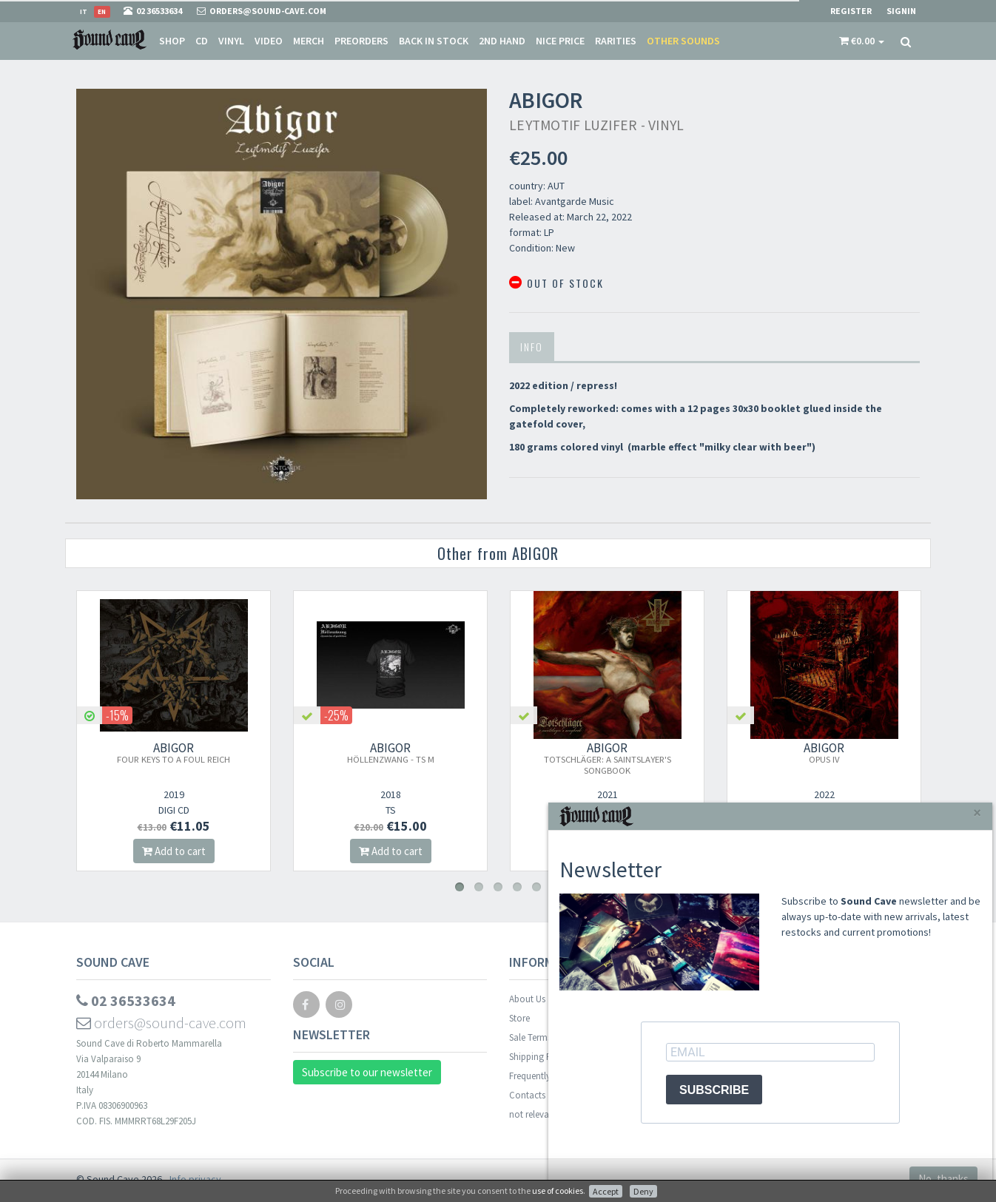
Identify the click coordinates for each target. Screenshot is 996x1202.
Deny (643, 1191)
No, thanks (943, 1179)
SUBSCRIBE (714, 1090)
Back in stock (433, 40)
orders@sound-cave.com (161, 1022)
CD (201, 40)
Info (531, 346)
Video (269, 40)
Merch (308, 40)
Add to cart (176, 851)
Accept (606, 1191)
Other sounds (683, 40)
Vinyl (231, 40)
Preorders (361, 40)
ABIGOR (176, 752)
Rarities (615, 40)
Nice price (560, 40)
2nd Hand (502, 40)
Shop (172, 40)
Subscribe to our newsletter (367, 1072)
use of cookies (557, 1190)
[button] (862, 40)
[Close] (977, 812)
